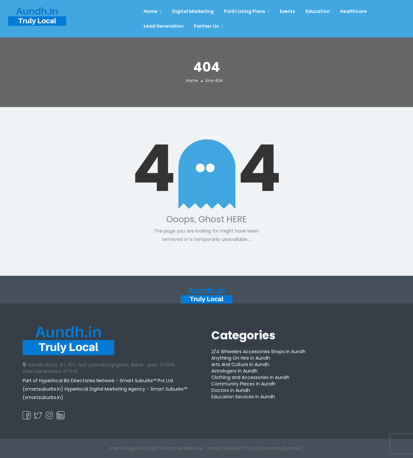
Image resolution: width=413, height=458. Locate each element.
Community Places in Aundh (243, 384)
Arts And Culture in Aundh (240, 364)
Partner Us (206, 26)
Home (150, 11)
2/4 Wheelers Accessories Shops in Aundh (258, 351)
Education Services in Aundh (243, 396)
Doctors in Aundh (230, 390)
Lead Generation (164, 26)
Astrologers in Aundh (234, 371)
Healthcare (353, 11)
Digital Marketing (193, 11)
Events (287, 11)
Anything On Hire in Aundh (240, 358)
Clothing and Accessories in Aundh (250, 377)
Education (318, 11)
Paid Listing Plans (244, 11)
